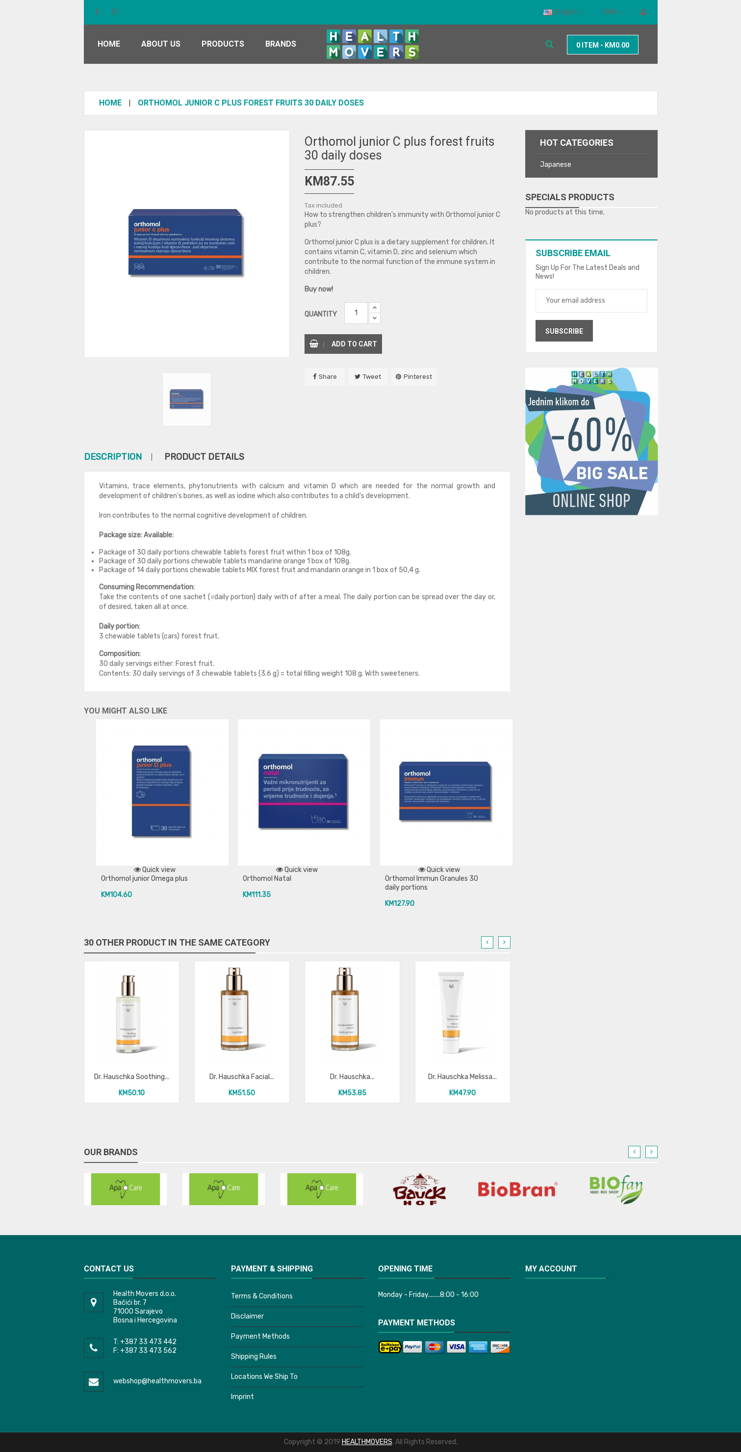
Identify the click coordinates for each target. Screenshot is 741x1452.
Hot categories (576, 142)
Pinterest (418, 376)
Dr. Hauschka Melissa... (462, 1077)
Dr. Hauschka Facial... (241, 1077)
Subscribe (564, 331)
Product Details (204, 457)
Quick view (155, 870)
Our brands (111, 1152)
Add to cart (343, 344)
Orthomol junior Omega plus (144, 878)
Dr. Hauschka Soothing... (131, 1077)
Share (328, 376)
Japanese (555, 164)
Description (113, 457)
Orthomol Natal (267, 878)
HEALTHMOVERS (367, 1442)
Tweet (372, 376)
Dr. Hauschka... (352, 1077)
